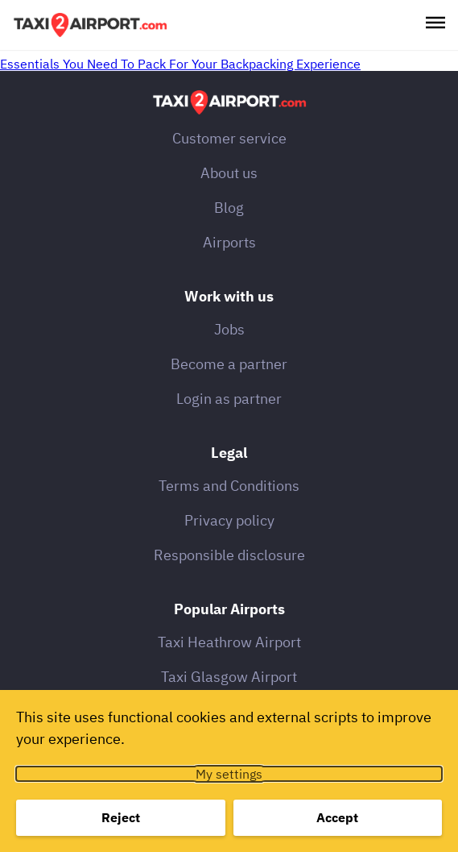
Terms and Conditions (229, 485)
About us (229, 173)
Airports (229, 242)
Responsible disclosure (229, 555)
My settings (229, 774)
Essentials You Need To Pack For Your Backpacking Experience (180, 64)
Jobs (229, 329)
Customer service (229, 138)
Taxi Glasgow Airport (229, 676)
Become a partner (229, 364)
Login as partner (229, 398)
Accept (337, 817)
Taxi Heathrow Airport (229, 642)
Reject (120, 817)
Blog (229, 207)
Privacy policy (229, 520)
